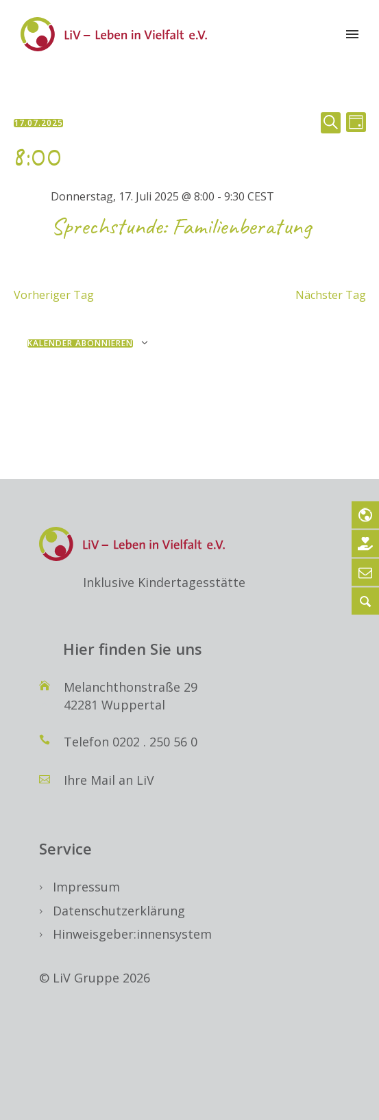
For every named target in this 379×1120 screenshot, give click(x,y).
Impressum (86, 886)
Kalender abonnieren (80, 343)
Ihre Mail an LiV (109, 780)
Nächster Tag (330, 294)
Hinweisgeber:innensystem (132, 934)
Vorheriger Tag (54, 294)
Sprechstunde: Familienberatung (180, 226)
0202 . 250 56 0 (154, 741)
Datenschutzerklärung (119, 910)
